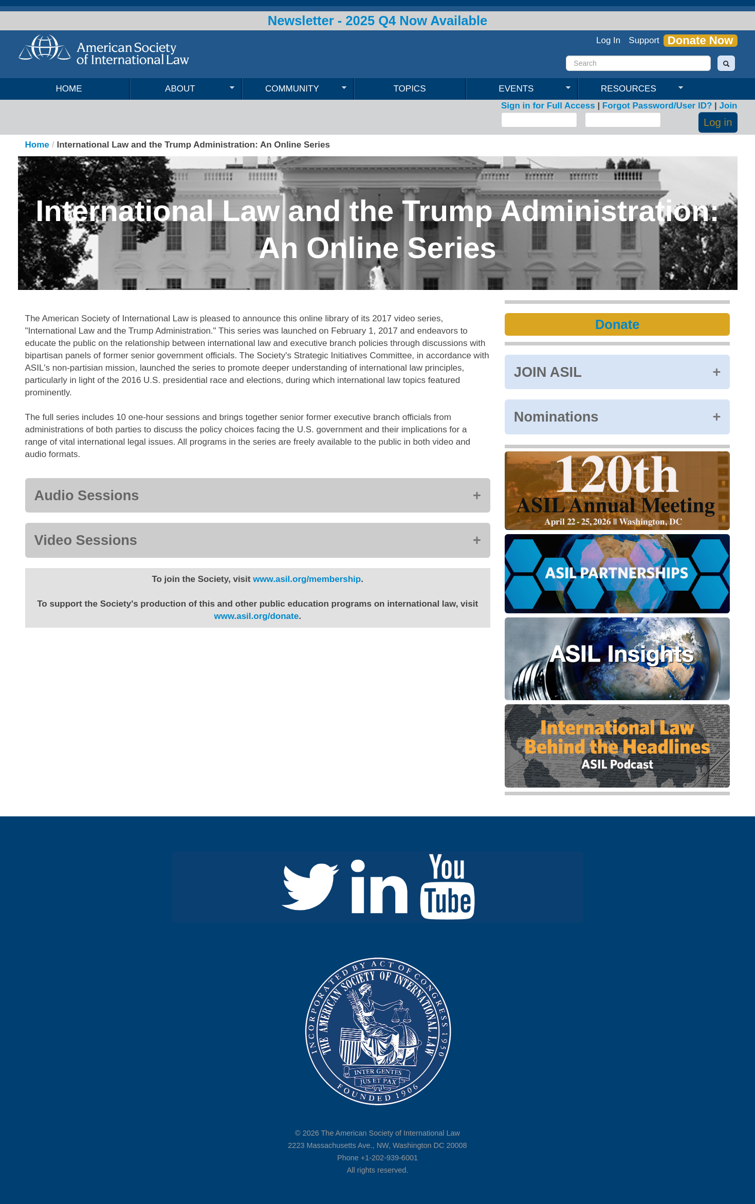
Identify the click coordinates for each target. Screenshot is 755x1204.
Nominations (556, 417)
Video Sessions (85, 540)
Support (644, 40)
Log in (718, 122)
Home (69, 89)
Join (729, 106)
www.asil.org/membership (307, 579)
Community (294, 89)
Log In (608, 40)
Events (518, 89)
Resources (630, 89)
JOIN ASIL (548, 372)
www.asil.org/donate (256, 616)
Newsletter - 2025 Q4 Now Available (378, 20)
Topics (410, 89)
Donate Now (700, 40)
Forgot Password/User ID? (657, 106)
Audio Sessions (86, 495)
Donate (617, 324)
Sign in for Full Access (548, 106)
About (182, 89)
